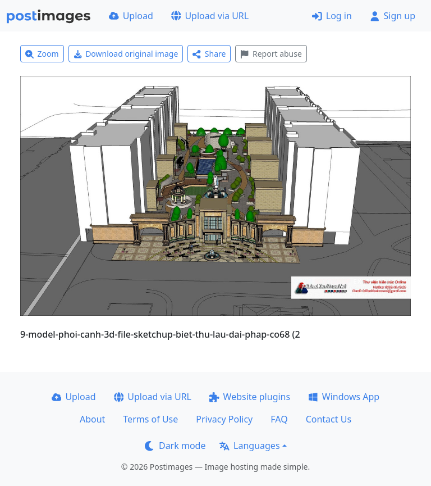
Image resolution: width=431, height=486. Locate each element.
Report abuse (270, 53)
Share (209, 53)
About (92, 419)
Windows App (343, 396)
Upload (131, 16)
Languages (249, 445)
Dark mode (175, 445)
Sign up (392, 16)
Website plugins (249, 396)
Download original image (126, 53)
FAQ (278, 419)
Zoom (42, 53)
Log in (332, 16)
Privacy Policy (224, 419)
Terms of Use (150, 419)
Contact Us (328, 419)
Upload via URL (210, 16)
